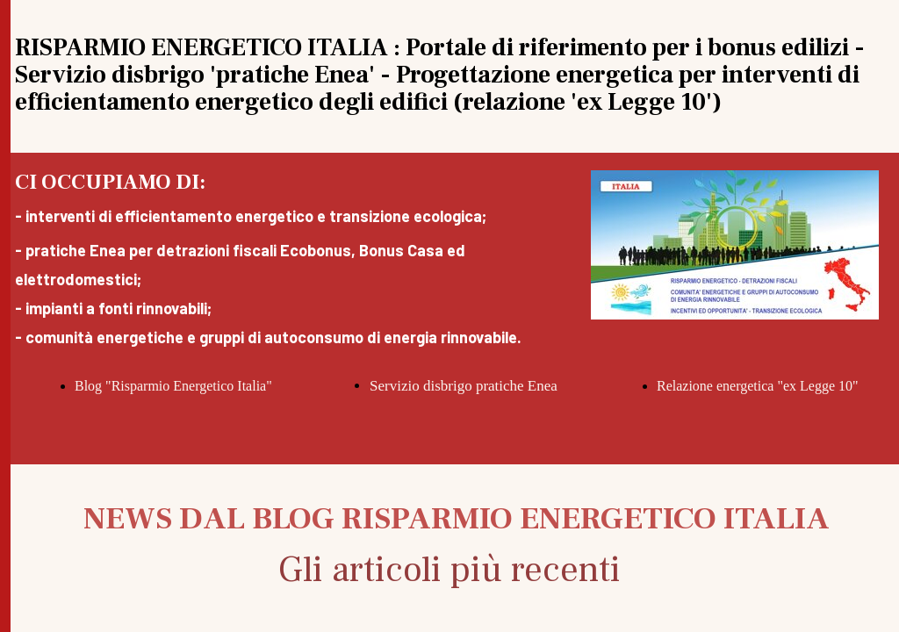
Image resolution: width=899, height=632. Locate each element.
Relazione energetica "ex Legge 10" (758, 385)
